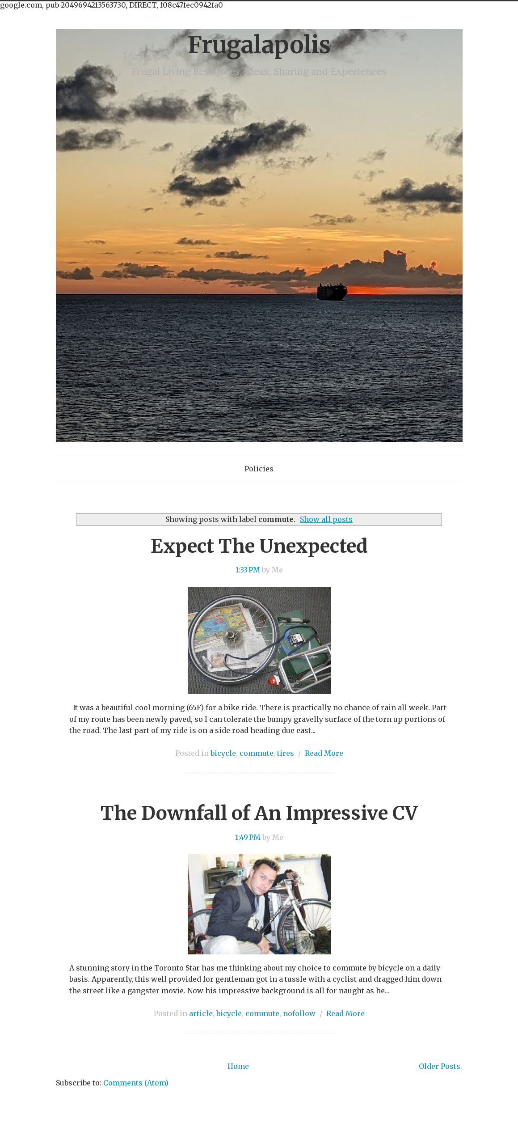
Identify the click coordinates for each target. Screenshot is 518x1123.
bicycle (223, 753)
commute (257, 753)
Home (238, 1066)
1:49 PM (248, 837)
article (201, 1013)
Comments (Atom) (135, 1082)
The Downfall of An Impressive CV (259, 813)
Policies (259, 468)
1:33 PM (248, 569)
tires (285, 753)
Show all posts (326, 519)
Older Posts (439, 1066)
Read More (324, 753)
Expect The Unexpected (259, 546)
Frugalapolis (259, 44)
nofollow (299, 1013)
